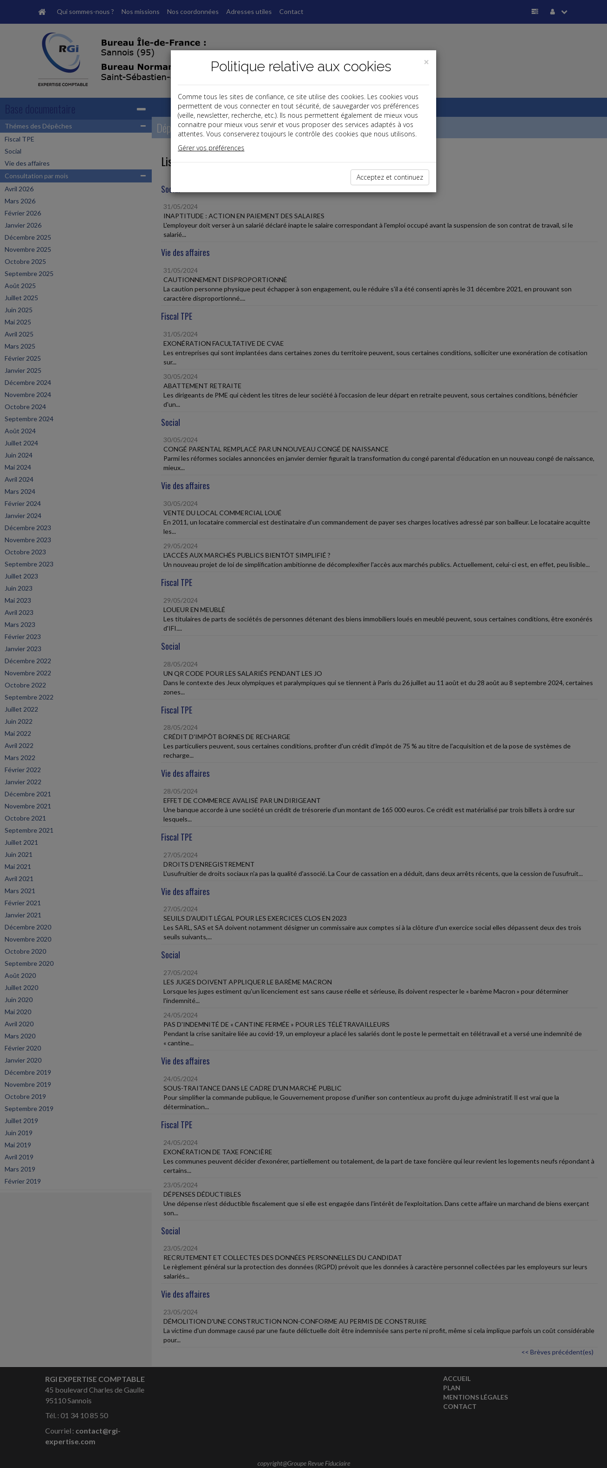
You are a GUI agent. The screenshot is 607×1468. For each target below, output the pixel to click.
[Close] (426, 62)
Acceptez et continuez (390, 177)
